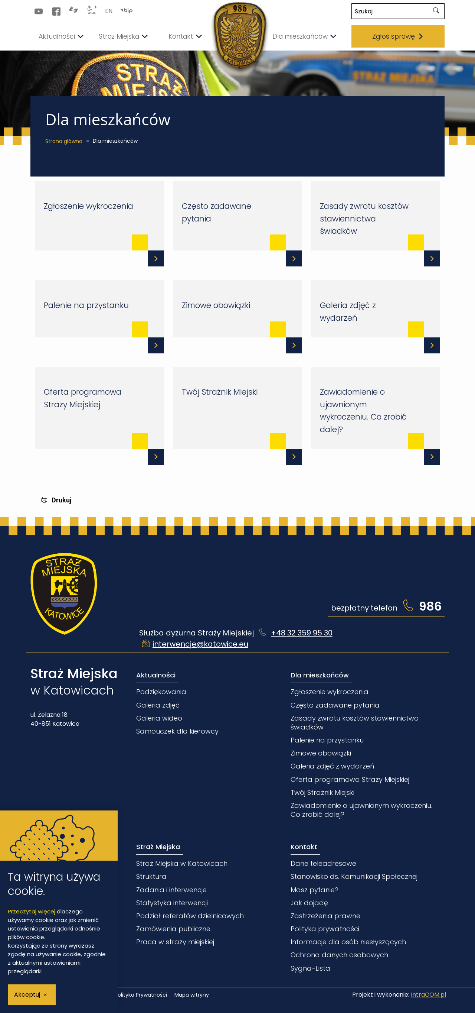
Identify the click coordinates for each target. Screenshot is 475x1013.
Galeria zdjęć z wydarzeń (347, 310)
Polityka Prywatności (141, 993)
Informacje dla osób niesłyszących (348, 940)
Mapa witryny (191, 993)
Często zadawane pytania (215, 212)
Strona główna (63, 141)
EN (108, 11)
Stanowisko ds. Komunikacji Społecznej (354, 875)
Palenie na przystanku (85, 304)
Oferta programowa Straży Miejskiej (82, 397)
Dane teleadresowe (323, 862)
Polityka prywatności (325, 927)
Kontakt (304, 845)
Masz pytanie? (314, 888)
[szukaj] (436, 11)
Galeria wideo (159, 717)
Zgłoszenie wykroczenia (87, 205)
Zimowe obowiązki (215, 304)
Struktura (151, 875)
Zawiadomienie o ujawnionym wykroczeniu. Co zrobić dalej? (362, 409)
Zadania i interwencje (171, 888)
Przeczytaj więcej (31, 911)
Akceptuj (27, 994)
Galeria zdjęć (158, 704)
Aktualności (156, 674)
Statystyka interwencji (172, 901)
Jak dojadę (309, 901)
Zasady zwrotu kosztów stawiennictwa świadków (363, 218)
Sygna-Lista (310, 967)
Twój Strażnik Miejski (219, 390)
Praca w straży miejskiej (175, 940)
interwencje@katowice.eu (200, 643)
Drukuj (56, 499)
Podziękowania (161, 691)
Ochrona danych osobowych (339, 953)
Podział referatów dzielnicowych (190, 914)
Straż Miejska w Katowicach (181, 862)
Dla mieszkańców (320, 674)
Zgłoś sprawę (398, 36)
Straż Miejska (158, 845)
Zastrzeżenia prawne (325, 914)
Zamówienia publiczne (173, 927)
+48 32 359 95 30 (301, 632)
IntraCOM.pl (428, 993)
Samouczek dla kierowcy (177, 730)
